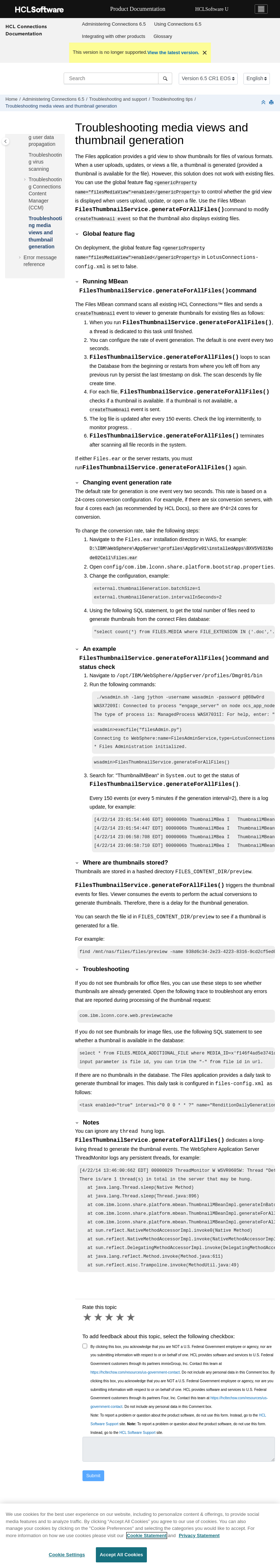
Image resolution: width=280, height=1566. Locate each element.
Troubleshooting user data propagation (45, 137)
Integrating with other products (113, 36)
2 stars (98, 1333)
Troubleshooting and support (118, 99)
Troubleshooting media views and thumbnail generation (61, 106)
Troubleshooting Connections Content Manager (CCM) (45, 193)
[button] (26, 155)
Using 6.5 (177, 24)
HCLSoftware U (212, 9)
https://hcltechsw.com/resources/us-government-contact (135, 1389)
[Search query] (118, 78)
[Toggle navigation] (261, 9)
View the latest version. (173, 52)
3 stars (109, 1333)
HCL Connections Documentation (26, 30)
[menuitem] (114, 24)
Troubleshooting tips (172, 99)
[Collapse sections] (264, 103)
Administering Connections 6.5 (114, 24)
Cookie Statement (147, 1539)
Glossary (162, 36)
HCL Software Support (137, 1449)
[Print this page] (272, 103)
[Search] (165, 78)
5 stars (131, 1333)
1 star (87, 1333)
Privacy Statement (199, 1539)
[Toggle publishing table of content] (5, 141)
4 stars (120, 1333)
